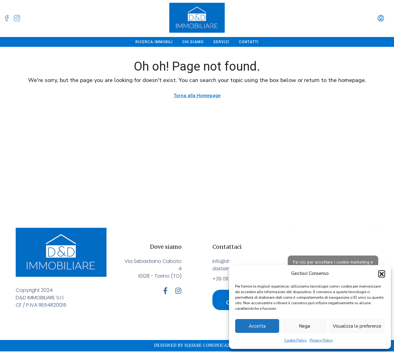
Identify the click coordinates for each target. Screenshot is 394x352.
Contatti (249, 42)
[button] (382, 274)
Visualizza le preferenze (357, 326)
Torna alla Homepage (197, 95)
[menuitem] (380, 18)
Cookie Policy (295, 340)
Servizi (221, 42)
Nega (304, 326)
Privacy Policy (321, 340)
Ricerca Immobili (154, 42)
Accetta (257, 326)
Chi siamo (193, 42)
